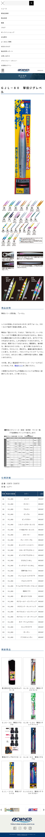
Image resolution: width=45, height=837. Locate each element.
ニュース (4, 8)
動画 (2, 23)
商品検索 (4, 18)
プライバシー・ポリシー (9, 61)
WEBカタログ (5, 46)
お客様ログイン (6, 65)
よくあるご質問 (6, 42)
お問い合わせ (5, 56)
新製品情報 (4, 13)
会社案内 (4, 37)
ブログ (3, 27)
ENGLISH (40, 70)
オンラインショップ (7, 32)
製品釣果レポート (7, 51)
